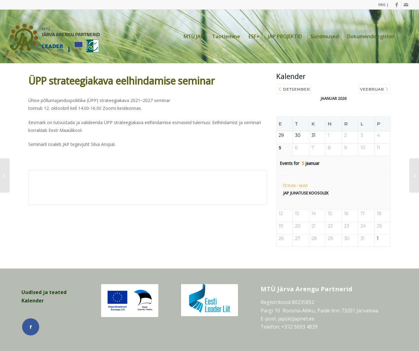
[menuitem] (382, 4)
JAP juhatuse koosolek (305, 193)
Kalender (32, 300)
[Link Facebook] (396, 4)
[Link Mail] (406, 4)
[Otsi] (404, 36)
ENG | (383, 4)
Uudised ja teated (44, 292)
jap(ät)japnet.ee (296, 318)
